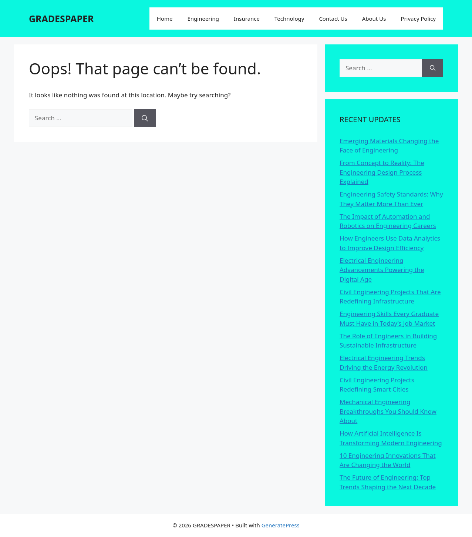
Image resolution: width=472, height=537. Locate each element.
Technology (289, 18)
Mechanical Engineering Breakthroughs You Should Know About (388, 411)
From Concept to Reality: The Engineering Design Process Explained (382, 172)
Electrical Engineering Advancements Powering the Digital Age (382, 269)
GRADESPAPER (61, 18)
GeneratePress (281, 525)
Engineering (203, 18)
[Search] (145, 118)
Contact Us (333, 18)
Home (165, 18)
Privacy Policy (418, 18)
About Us (374, 18)
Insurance (247, 18)
